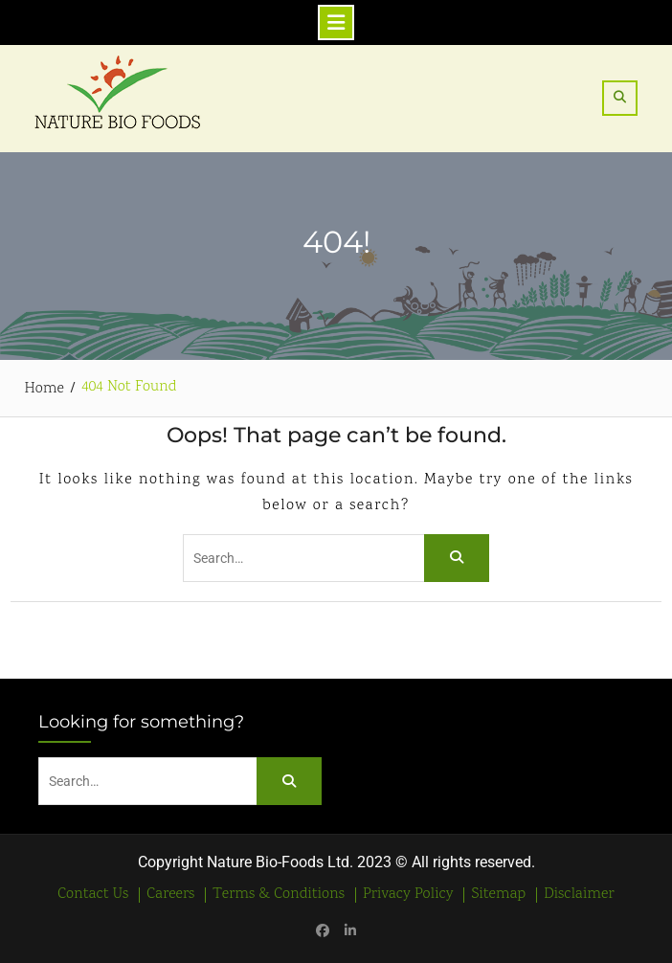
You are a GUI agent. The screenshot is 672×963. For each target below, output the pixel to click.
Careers (170, 895)
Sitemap (498, 895)
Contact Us (92, 895)
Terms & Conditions (279, 895)
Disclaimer (579, 895)
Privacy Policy (408, 895)
